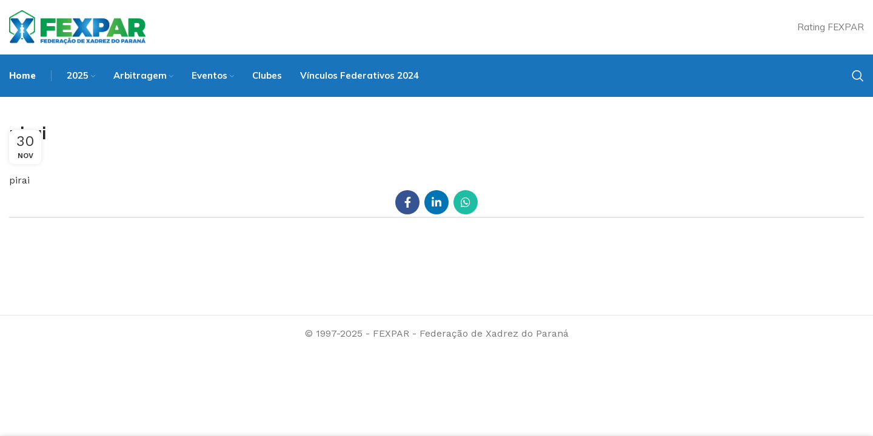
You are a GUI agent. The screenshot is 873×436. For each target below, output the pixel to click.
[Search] (858, 76)
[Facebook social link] (407, 202)
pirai (19, 180)
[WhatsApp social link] (465, 202)
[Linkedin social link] (436, 202)
